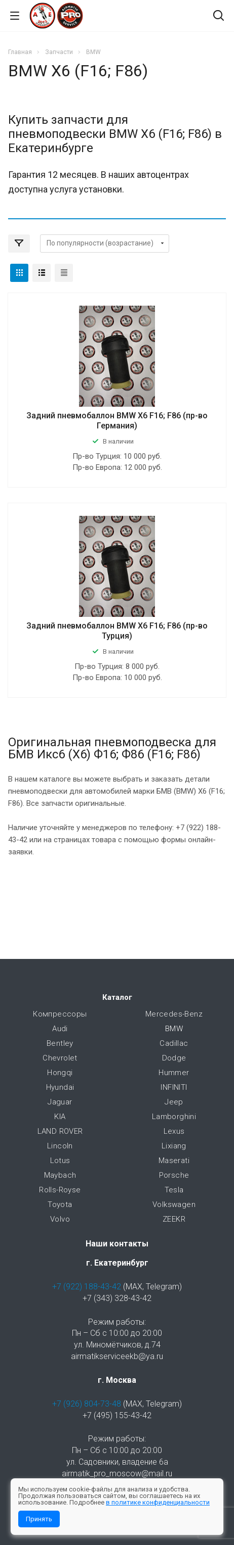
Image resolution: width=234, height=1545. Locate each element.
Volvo (60, 1219)
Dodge (174, 1058)
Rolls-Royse (60, 1189)
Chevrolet (60, 1058)
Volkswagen (174, 1204)
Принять (39, 1519)
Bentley (60, 1043)
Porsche (174, 1175)
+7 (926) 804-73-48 (86, 1404)
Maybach (60, 1175)
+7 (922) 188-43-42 (86, 1286)
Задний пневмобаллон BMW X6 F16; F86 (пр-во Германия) (117, 420)
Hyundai (60, 1087)
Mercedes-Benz (174, 1014)
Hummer (174, 1072)
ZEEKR (174, 1219)
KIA (59, 1116)
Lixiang (174, 1145)
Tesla (174, 1189)
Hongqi (59, 1072)
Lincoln (60, 1145)
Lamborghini (174, 1116)
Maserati (174, 1160)
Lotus (60, 1160)
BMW (174, 1028)
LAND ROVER (60, 1131)
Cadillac (174, 1043)
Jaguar (60, 1101)
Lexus (174, 1131)
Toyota (60, 1204)
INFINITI (174, 1087)
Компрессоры (60, 1014)
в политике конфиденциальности (158, 1502)
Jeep (174, 1101)
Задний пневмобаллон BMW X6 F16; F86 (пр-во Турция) (117, 631)
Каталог (117, 997)
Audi (60, 1028)
